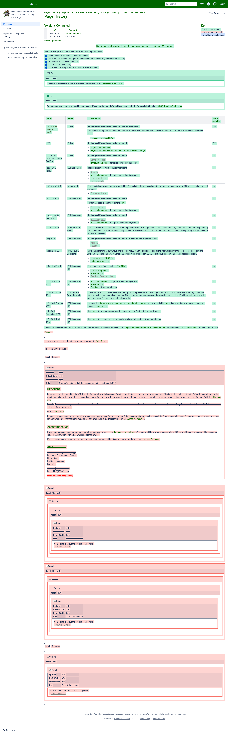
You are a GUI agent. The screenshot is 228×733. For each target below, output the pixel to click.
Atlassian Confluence (122, 719)
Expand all (7, 33)
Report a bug (145, 719)
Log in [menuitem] (222, 4)
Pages (47, 12)
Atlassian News (159, 719)
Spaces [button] (33, 4)
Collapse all (19, 33)
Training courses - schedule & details (128, 12)
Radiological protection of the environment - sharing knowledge (80, 12)
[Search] (167, 4)
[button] (3, 4)
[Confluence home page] (16, 4)
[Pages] (20, 24)
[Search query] (181, 4)
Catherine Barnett (73, 33)
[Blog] (20, 28)
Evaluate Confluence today (175, 714)
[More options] (224, 13)
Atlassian (134, 725)
